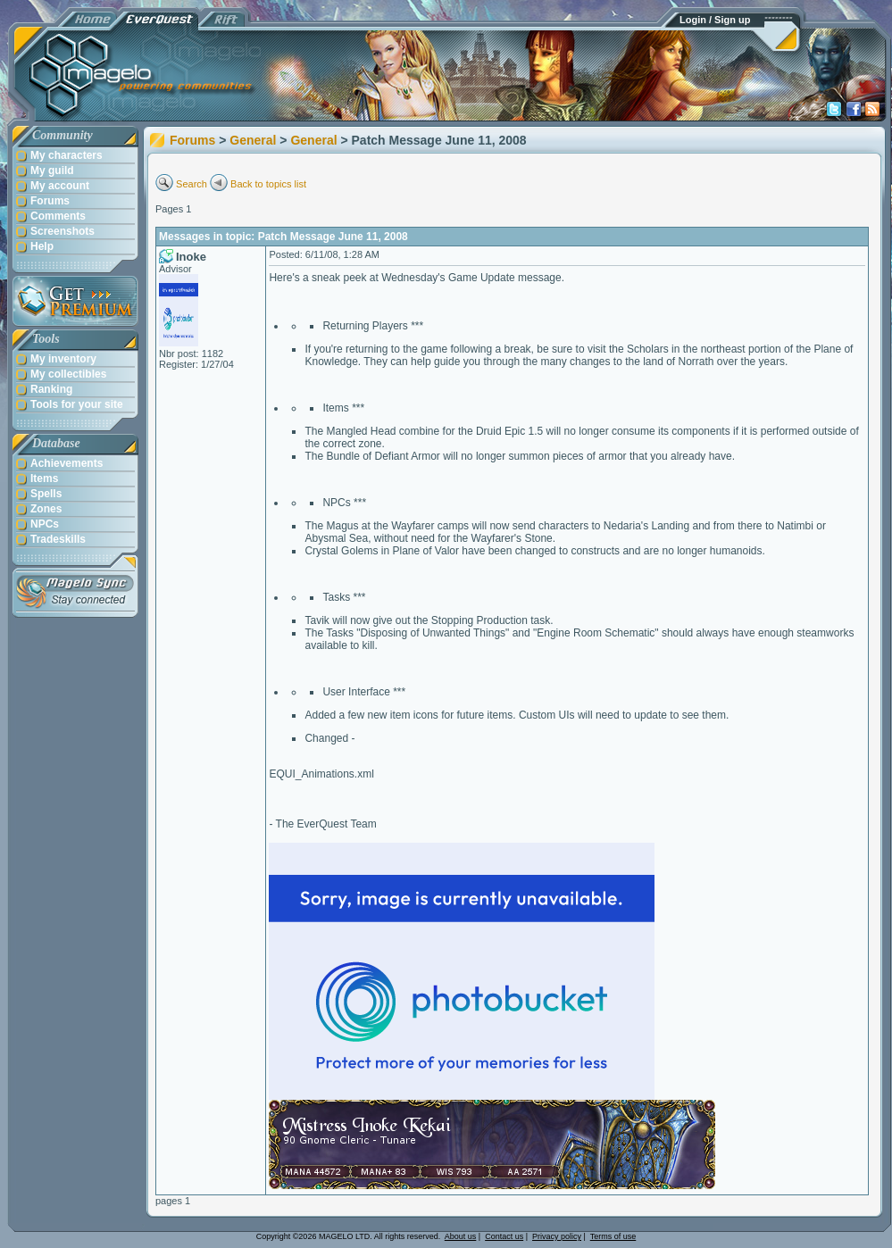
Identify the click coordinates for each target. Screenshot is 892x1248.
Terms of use (613, 1236)
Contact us (504, 1236)
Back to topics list (268, 184)
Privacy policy (556, 1236)
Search (191, 184)
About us (461, 1236)
